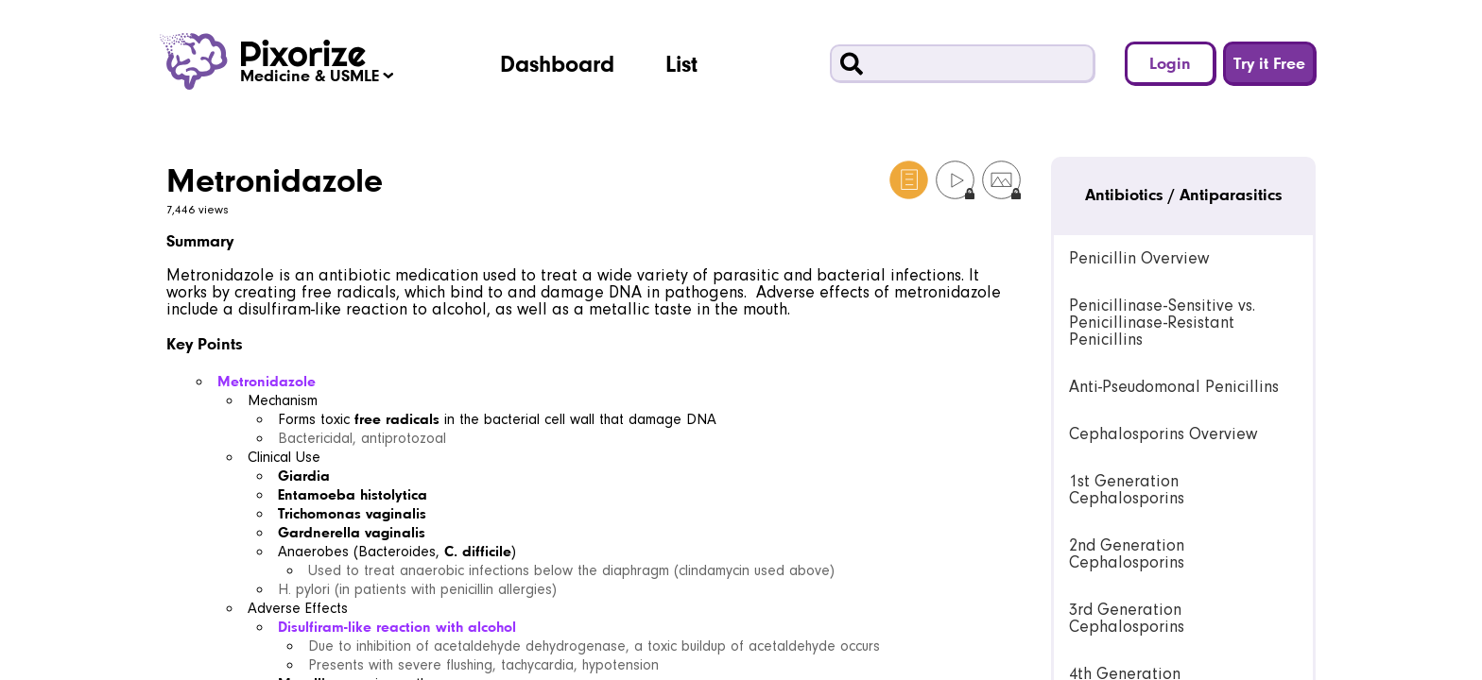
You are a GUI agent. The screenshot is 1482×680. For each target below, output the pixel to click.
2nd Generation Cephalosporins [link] (1126, 554)
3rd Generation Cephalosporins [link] (1126, 618)
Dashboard (557, 63)
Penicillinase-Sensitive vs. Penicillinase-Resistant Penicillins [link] (1162, 322)
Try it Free (1269, 63)
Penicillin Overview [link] (1139, 258)
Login (1170, 63)
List (681, 63)
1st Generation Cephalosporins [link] (1126, 489)
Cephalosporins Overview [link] (1163, 434)
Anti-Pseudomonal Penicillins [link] (1174, 387)
